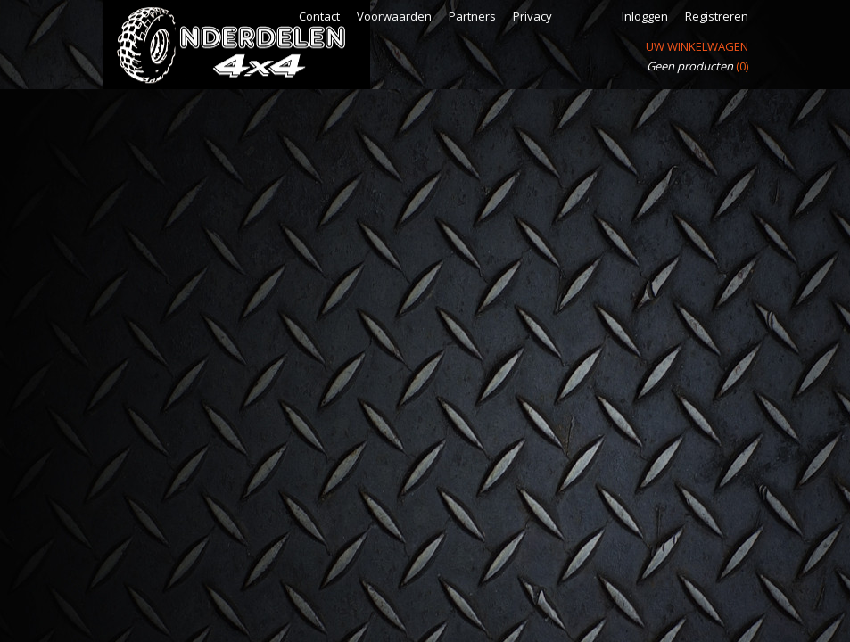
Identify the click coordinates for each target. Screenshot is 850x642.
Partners (472, 16)
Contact (319, 16)
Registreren (716, 16)
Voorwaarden (394, 16)
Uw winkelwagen (697, 46)
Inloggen (645, 16)
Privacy (532, 16)
